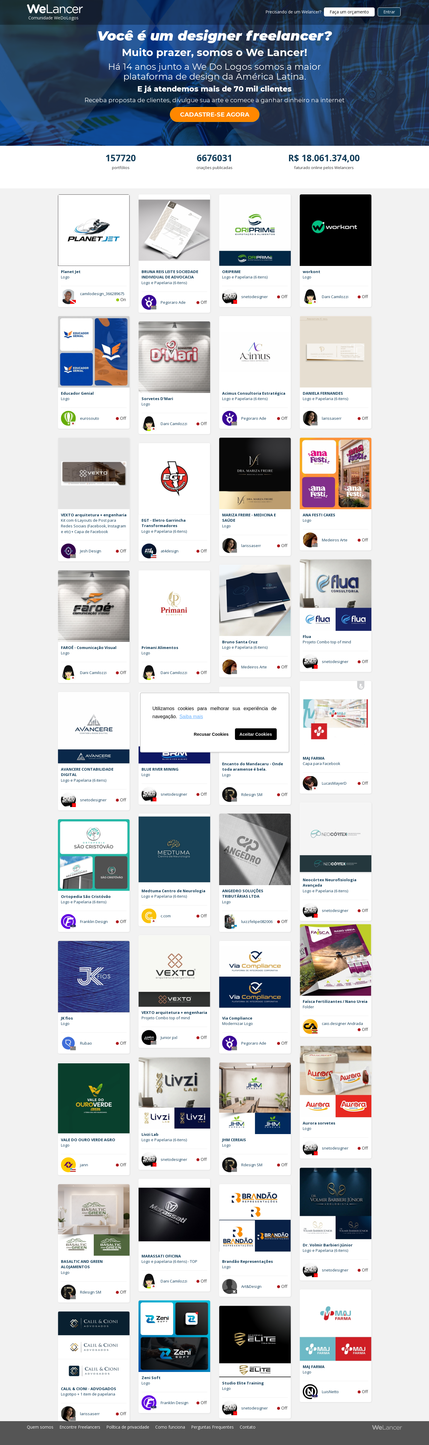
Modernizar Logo (237, 1023)
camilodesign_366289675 (102, 293)
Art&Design (251, 1286)
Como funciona (170, 1427)
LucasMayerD (334, 783)
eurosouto (89, 418)
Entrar (389, 12)
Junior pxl (169, 1037)
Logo (65, 277)
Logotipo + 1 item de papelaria (88, 1394)
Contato (248, 1427)
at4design (170, 551)
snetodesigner (254, 296)
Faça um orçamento (349, 12)
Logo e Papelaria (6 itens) (164, 282)
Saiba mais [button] (191, 716)
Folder (308, 1006)
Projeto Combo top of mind (327, 642)
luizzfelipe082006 (257, 921)
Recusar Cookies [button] (211, 734)
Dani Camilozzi (335, 296)
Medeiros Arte (334, 540)
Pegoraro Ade (173, 302)
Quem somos (40, 1427)
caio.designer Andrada (342, 1023)
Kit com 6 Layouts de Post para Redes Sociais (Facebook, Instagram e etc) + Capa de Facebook (93, 526)
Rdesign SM (251, 794)
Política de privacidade (127, 1427)
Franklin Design (94, 921)
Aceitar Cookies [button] (255, 734)
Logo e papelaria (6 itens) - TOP (169, 1261)
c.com (166, 916)
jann (84, 1164)
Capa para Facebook (321, 763)
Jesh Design (90, 551)
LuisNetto (330, 1391)
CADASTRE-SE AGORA (214, 114)
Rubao (86, 1043)
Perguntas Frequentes (212, 1427)
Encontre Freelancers (79, 1427)
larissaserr (332, 418)
